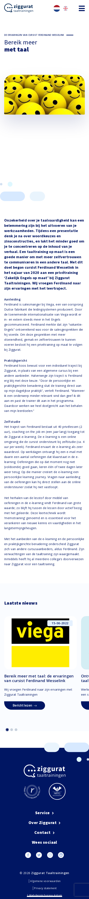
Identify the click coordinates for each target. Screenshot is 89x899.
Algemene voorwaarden (45, 881)
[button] (7, 729)
